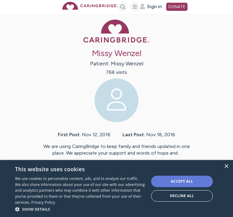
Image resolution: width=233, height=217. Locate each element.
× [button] (226, 166)
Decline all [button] (182, 195)
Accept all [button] (182, 181)
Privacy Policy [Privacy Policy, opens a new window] (43, 202)
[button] (80, 209)
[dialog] (116, 188)
